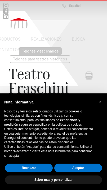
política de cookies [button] (69, 124)
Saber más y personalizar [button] (53, 180)
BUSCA (78, 39)
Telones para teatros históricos (40, 59)
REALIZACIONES (46, 39)
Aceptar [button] (78, 168)
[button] (100, 102)
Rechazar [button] (29, 168)
